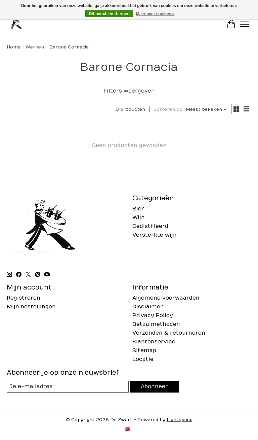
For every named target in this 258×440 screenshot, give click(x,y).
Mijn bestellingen (31, 307)
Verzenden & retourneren (168, 333)
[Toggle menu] (244, 24)
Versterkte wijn (154, 235)
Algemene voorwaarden (166, 298)
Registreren (23, 298)
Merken (35, 47)
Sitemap (144, 350)
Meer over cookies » (155, 13)
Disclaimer (147, 307)
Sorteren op (168, 109)
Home (13, 47)
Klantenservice (153, 342)
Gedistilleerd (150, 226)
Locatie (143, 359)
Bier (138, 209)
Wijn (138, 217)
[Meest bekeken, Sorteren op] (206, 109)
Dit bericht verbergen (109, 13)
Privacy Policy (152, 315)
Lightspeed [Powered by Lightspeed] (179, 419)
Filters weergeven (129, 91)
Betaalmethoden (156, 324)
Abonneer (154, 386)
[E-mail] (68, 387)
